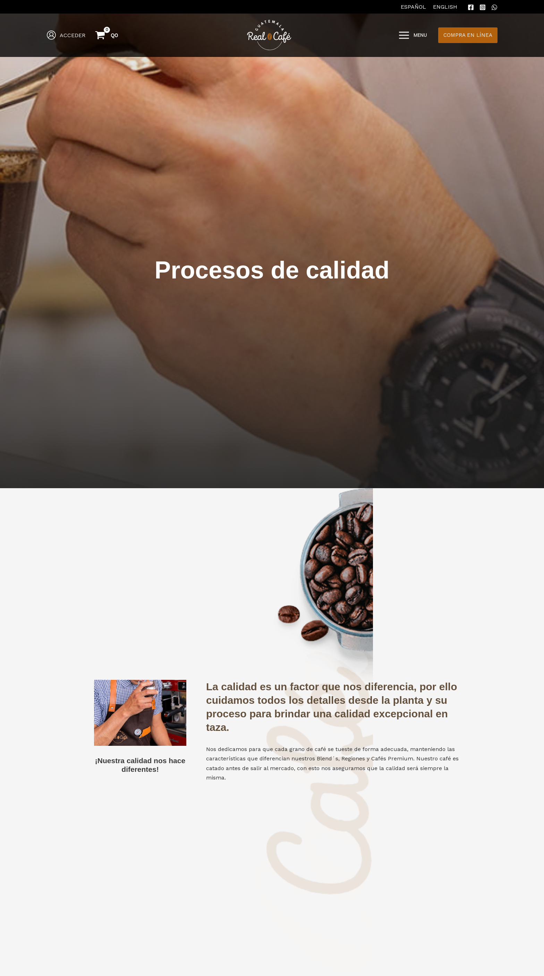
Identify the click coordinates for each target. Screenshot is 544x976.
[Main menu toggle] (412, 35)
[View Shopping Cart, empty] (107, 35)
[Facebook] (471, 7)
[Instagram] (482, 7)
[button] (468, 35)
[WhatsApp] (494, 7)
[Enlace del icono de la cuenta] (65, 35)
